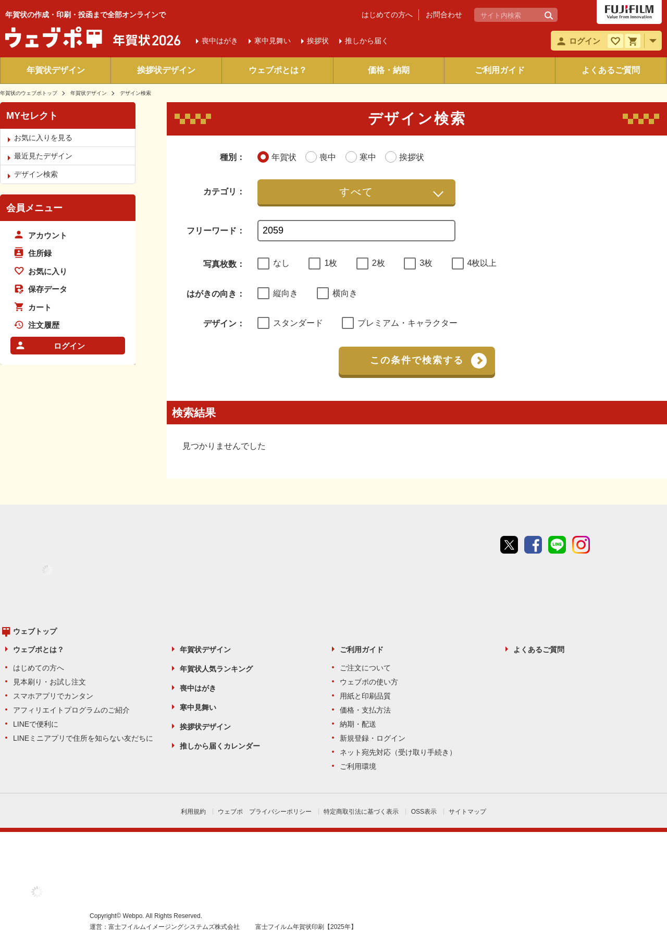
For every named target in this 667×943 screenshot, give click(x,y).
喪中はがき (198, 688)
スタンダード (298, 323)
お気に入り (47, 271)
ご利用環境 (358, 766)
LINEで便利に (35, 724)
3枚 (426, 263)
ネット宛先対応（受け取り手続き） (398, 752)
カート (40, 307)
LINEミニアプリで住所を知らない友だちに (83, 738)
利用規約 (193, 811)
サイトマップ (467, 811)
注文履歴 (43, 325)
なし (281, 263)
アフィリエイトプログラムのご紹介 (71, 710)
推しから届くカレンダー (220, 746)
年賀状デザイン (56, 70)
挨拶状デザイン (166, 70)
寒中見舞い (198, 707)
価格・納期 (389, 70)
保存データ (47, 289)
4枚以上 (482, 263)
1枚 (330, 263)
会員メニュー (34, 208)
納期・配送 (358, 724)
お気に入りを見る (43, 137)
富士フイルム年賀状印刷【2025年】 (306, 926)
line (557, 545)
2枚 (378, 263)
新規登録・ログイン (372, 738)
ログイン (69, 345)
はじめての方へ (387, 14)
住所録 (40, 253)
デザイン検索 (36, 174)
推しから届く (367, 40)
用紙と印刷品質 (365, 696)
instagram (581, 545)
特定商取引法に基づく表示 (361, 811)
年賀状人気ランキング (216, 669)
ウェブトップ (35, 631)
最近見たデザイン (43, 156)
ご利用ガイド (500, 70)
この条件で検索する (417, 360)
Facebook (533, 545)
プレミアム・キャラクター (407, 323)
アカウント (47, 235)
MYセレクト (32, 116)
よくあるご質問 (611, 70)
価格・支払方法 (365, 710)
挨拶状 (318, 40)
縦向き (285, 293)
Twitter (509, 545)
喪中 (220, 40)
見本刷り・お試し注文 (49, 682)
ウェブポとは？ (278, 70)
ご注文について (365, 668)
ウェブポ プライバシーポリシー (265, 811)
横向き (344, 293)
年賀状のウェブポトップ (28, 93)
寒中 (272, 40)
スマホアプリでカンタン (53, 696)
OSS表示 (424, 811)
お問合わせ (444, 14)
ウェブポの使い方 (369, 682)
